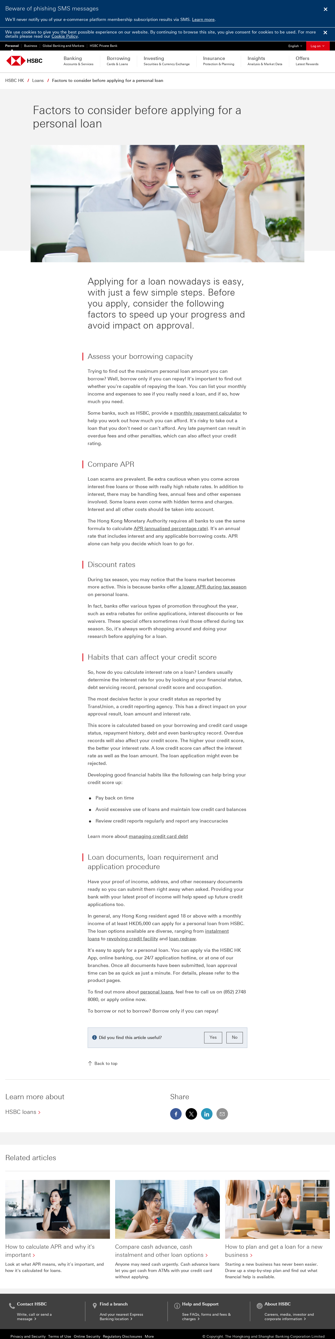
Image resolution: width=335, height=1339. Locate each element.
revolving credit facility (132, 925)
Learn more (203, 19)
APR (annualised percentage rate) (171, 515)
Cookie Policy (65, 36)
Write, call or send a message (34, 1302)
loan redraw (182, 925)
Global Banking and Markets (63, 46)
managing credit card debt (158, 822)
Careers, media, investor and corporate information (289, 1302)
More (149, 1322)
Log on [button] (318, 46)
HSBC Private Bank (104, 46)
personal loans (156, 978)
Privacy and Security (28, 1322)
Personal (12, 46)
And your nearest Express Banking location (121, 1302)
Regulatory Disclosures (122, 1322)
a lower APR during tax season (212, 573)
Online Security (87, 1322)
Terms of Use (59, 1322)
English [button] (297, 44)
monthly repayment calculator (207, 399)
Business (30, 46)
